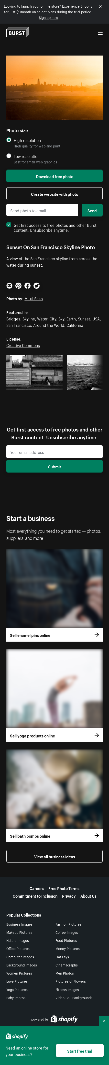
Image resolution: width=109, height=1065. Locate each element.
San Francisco (18, 324)
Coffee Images (66, 932)
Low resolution (27, 156)
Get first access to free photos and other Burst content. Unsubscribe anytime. (51, 227)
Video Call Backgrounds (73, 997)
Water (42, 318)
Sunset (84, 318)
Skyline (28, 318)
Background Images (21, 964)
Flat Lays (62, 956)
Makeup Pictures (19, 932)
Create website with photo (54, 193)
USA (96, 318)
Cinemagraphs (66, 964)
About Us (88, 895)
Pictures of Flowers (70, 981)
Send (92, 210)
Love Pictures (17, 981)
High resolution (27, 140)
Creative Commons (23, 345)
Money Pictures (67, 948)
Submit (54, 466)
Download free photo (54, 176)
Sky (61, 318)
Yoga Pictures (17, 989)
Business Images (19, 924)
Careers (37, 888)
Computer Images (20, 956)
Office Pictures (18, 948)
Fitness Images (67, 989)
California (74, 324)
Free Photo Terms (63, 888)
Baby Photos (15, 997)
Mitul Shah (33, 298)
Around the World (48, 324)
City (53, 318)
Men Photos (64, 973)
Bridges (13, 318)
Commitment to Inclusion (35, 895)
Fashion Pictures (68, 924)
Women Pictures (19, 973)
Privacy (69, 895)
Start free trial (79, 1050)
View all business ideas (54, 856)
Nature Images (17, 940)
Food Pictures (66, 940)
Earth (71, 318)
